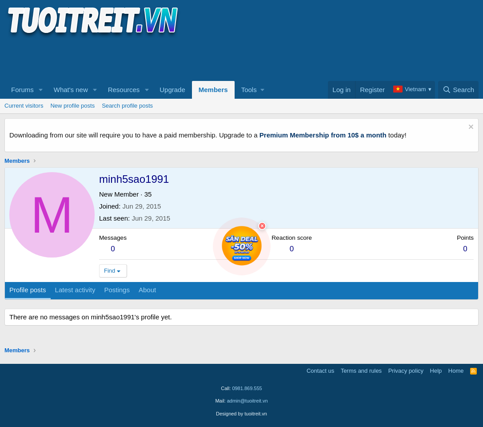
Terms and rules (361, 370)
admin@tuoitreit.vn (247, 400)
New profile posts (72, 105)
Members (213, 89)
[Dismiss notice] (470, 128)
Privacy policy (405, 370)
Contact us (320, 370)
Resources (124, 89)
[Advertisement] (166, 58)
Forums (22, 89)
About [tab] (147, 290)
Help (436, 370)
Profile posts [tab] (27, 290)
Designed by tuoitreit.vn (241, 413)
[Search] (458, 90)
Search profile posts (127, 105)
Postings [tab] (117, 290)
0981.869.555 (247, 388)
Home (456, 370)
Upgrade (172, 89)
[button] (41, 90)
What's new (71, 89)
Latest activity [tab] (75, 290)
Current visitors (23, 105)
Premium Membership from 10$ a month (323, 135)
